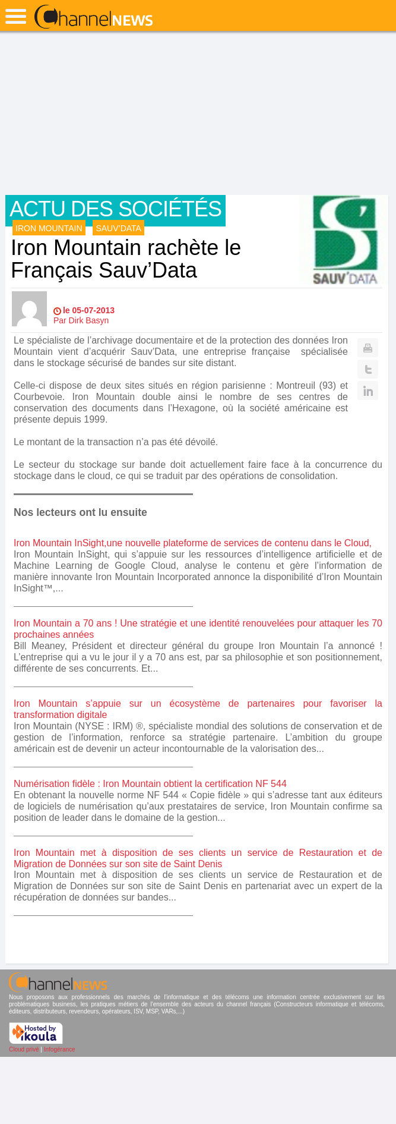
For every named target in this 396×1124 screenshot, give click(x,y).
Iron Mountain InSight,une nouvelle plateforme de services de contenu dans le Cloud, (193, 543)
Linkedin (367, 390)
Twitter (367, 369)
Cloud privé (24, 1049)
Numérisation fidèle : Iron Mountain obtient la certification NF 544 (150, 784)
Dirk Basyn (89, 320)
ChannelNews (93, 17)
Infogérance (59, 1049)
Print (367, 347)
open (15, 16)
